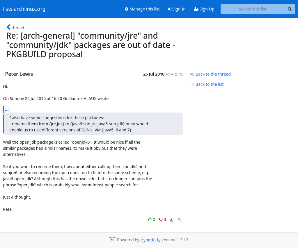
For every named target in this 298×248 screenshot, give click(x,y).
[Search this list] (253, 9)
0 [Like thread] (152, 219)
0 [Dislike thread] (162, 219)
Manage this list (142, 9)
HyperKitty (150, 239)
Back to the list (206, 84)
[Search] (290, 9)
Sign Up (204, 9)
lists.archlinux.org (24, 9)
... (7, 109)
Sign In (177, 9)
